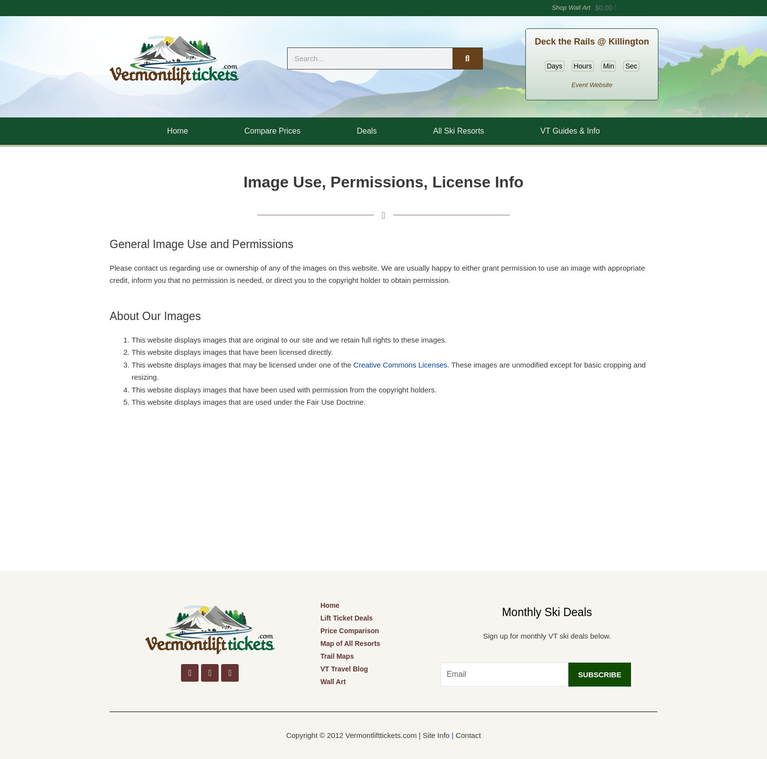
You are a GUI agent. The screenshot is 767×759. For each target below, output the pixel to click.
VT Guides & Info (570, 131)
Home (177, 131)
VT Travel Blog (344, 669)
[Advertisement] (383, 497)
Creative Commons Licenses (401, 365)
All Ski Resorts (458, 131)
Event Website (591, 85)
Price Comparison (349, 631)
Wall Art (333, 682)
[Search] (467, 58)
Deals (367, 131)
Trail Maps (337, 656)
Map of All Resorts (350, 643)
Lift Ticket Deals (346, 618)
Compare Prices (273, 131)
